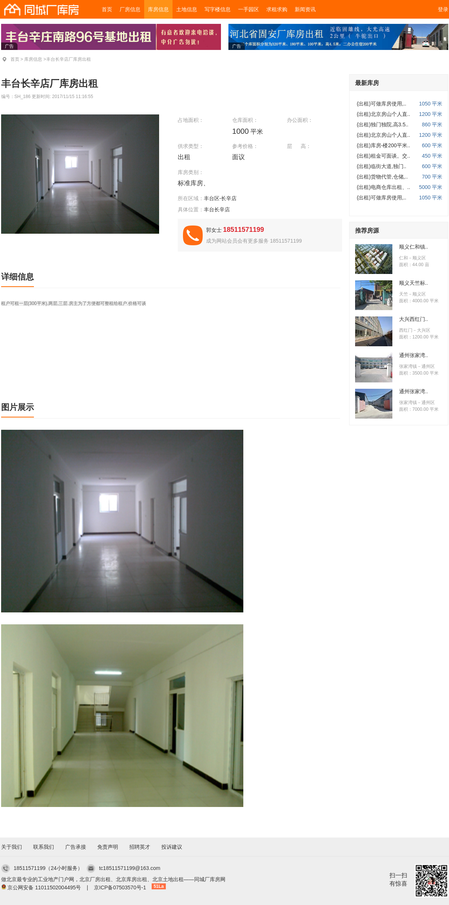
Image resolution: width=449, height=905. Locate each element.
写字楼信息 (218, 9)
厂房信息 (130, 9)
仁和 (403, 258)
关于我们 (11, 847)
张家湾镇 (408, 366)
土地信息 (186, 9)
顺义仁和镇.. (413, 247)
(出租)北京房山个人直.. (383, 114)
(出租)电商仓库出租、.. (383, 187)
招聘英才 (139, 847)
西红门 (405, 330)
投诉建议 (171, 847)
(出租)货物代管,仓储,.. (382, 177)
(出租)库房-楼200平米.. (383, 145)
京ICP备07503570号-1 (120, 887)
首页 (107, 9)
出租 (185, 157)
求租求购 (276, 9)
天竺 (403, 294)
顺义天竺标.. (413, 283)
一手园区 (248, 9)
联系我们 (43, 847)
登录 (443, 9)
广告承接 (75, 847)
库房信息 (158, 9)
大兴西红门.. (413, 319)
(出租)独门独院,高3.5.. (382, 124)
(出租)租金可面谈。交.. (383, 156)
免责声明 (107, 847)
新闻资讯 (305, 9)
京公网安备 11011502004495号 (44, 887)
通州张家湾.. (413, 355)
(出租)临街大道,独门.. (382, 166)
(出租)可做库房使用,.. (382, 104)
